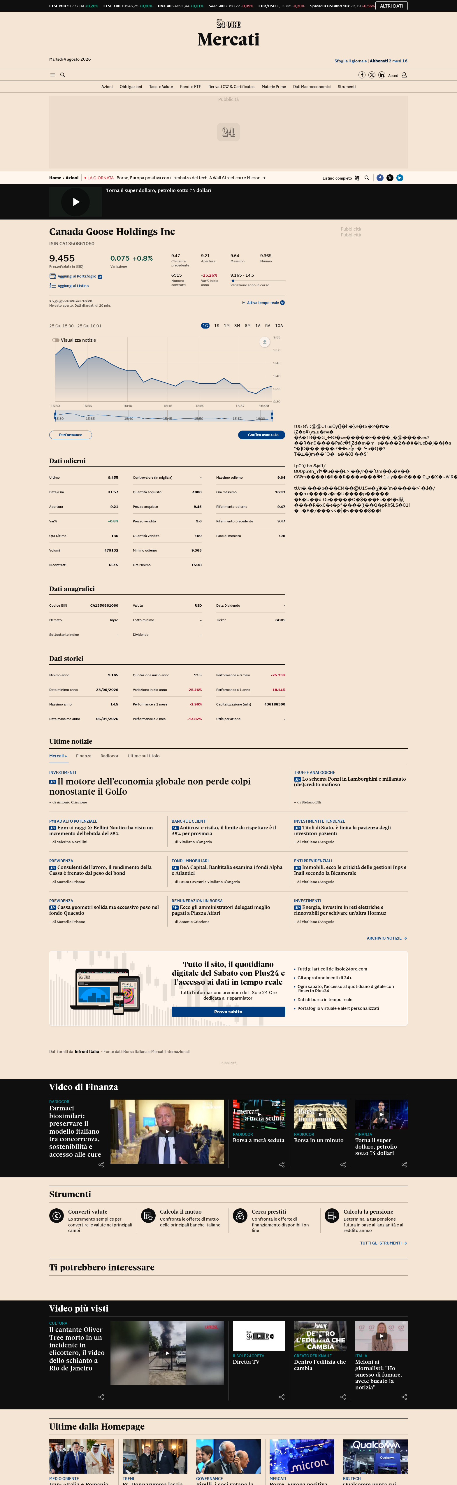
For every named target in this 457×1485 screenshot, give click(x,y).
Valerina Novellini (72, 842)
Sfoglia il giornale (351, 61)
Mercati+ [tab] (58, 756)
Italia (361, 1356)
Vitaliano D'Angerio (195, 842)
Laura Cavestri (191, 882)
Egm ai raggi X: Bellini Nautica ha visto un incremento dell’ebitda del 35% (101, 830)
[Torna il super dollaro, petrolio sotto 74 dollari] (381, 1114)
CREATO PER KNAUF (313, 1356)
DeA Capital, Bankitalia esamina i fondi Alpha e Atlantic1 (227, 870)
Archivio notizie (387, 938)
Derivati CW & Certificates (231, 86)
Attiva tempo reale (260, 302)
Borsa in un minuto (319, 1140)
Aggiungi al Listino (69, 286)
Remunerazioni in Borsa (197, 901)
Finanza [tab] (84, 756)
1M (227, 325)
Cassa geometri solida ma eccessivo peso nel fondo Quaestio (104, 910)
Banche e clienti (189, 821)
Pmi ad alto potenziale (73, 821)
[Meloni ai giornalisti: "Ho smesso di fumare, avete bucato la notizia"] (381, 1336)
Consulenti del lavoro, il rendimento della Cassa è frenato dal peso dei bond (100, 870)
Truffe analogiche (314, 772)
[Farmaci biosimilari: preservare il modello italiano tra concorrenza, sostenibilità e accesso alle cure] (167, 1132)
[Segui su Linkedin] (381, 74)
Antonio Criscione (72, 802)
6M (248, 325)
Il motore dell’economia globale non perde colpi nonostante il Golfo (150, 786)
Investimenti (62, 772)
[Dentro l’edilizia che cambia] (320, 1336)
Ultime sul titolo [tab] (144, 756)
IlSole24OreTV (248, 1356)
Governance (209, 1479)
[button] (52, 75)
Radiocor (59, 1102)
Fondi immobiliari (190, 861)
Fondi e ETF (190, 86)
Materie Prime (274, 86)
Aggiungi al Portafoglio (72, 277)
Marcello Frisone (71, 882)
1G (205, 325)
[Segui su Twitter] (371, 74)
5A (267, 325)
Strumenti (347, 86)
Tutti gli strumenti (384, 1243)
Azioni (107, 86)
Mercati (228, 39)
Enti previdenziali (313, 861)
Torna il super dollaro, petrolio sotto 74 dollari (158, 190)
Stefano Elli (311, 802)
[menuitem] (163, 416)
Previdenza (61, 861)
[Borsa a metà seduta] (259, 1114)
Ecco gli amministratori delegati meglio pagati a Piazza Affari (221, 910)
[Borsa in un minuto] (320, 1114)
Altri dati (391, 6)
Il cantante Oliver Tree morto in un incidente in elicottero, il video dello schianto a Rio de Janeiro (77, 1348)
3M (237, 325)
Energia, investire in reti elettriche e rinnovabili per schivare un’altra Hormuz (340, 910)
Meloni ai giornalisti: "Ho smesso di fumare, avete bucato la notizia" (378, 1374)
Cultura (58, 1323)
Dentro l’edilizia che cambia (320, 1365)
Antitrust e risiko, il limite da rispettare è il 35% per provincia (224, 830)
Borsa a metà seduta (258, 1140)
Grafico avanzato (263, 434)
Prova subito (228, 1011)
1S (216, 325)
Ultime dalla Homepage (97, 1426)
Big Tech (352, 1479)
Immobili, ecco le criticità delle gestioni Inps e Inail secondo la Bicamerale (350, 870)
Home (55, 177)
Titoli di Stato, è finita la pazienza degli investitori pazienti (342, 830)
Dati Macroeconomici (312, 86)
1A (258, 325)
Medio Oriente (64, 1479)
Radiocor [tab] (110, 756)
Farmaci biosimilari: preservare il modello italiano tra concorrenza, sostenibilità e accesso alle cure (75, 1131)
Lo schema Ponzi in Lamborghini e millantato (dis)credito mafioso (350, 782)
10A (279, 325)
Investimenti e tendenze (319, 821)
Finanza (363, 1134)
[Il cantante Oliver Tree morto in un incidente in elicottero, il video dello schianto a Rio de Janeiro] (167, 1353)
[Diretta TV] (259, 1336)
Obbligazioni (131, 86)
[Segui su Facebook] (361, 74)
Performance (70, 434)
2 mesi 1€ (389, 61)
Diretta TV (246, 1361)
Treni (128, 1479)
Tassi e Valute (161, 86)
